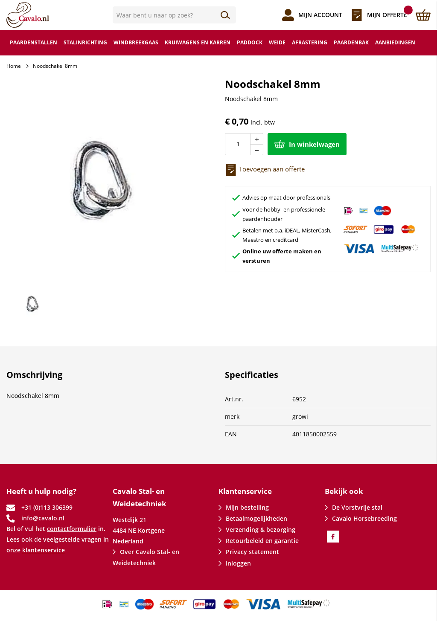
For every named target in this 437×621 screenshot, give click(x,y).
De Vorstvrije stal (357, 507)
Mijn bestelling (247, 507)
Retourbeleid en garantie (262, 541)
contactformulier (71, 529)
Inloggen (238, 563)
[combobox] (174, 14)
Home (13, 66)
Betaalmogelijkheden (256, 518)
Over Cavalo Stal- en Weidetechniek (146, 557)
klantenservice (43, 550)
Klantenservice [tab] (245, 491)
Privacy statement (252, 552)
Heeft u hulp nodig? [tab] (41, 491)
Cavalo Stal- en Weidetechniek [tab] (139, 497)
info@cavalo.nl (42, 518)
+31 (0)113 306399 (47, 507)
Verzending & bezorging (260, 529)
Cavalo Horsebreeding (364, 518)
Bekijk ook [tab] (344, 491)
